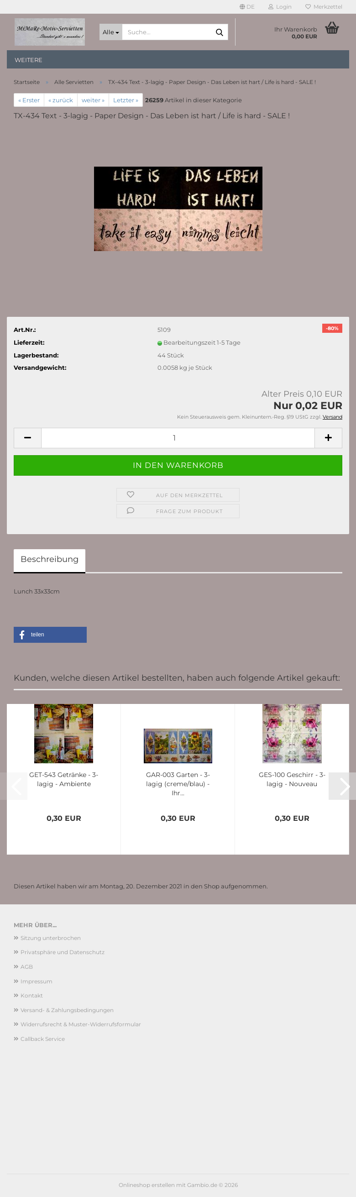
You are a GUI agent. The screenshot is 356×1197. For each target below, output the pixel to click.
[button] (247, 7)
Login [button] (280, 6)
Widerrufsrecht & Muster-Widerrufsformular (81, 1024)
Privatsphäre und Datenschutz (63, 952)
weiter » (93, 100)
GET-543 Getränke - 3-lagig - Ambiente (63, 779)
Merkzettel (323, 6)
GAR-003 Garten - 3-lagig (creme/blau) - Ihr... (178, 784)
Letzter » (125, 100)
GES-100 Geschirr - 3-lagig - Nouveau (292, 779)
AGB (27, 966)
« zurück (60, 100)
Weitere (28, 59)
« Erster (29, 100)
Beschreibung (50, 559)
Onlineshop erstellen (147, 1184)
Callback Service (43, 1038)
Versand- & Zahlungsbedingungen (67, 1010)
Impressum (36, 981)
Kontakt (32, 995)
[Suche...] (110, 32)
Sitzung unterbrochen (51, 937)
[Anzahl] (178, 438)
